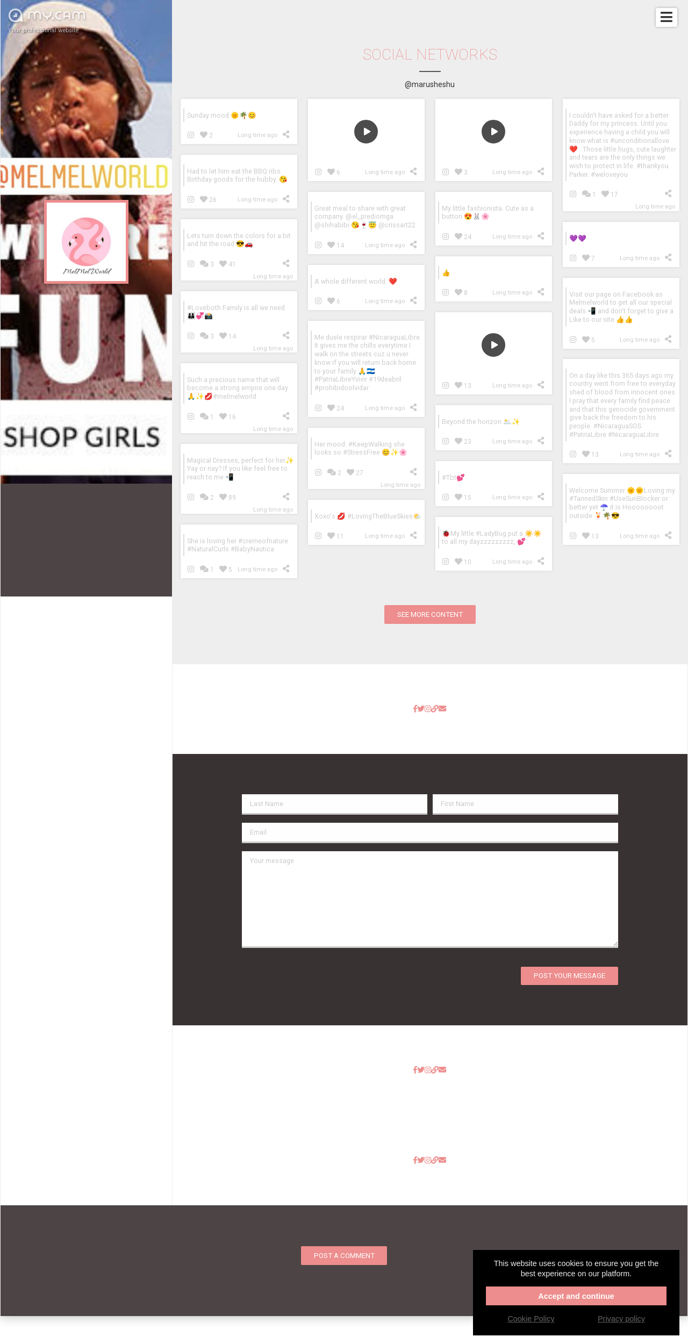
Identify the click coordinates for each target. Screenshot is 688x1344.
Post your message (569, 976)
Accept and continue (576, 1296)
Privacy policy (621, 1318)
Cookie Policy (530, 1318)
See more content (430, 614)
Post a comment (344, 1256)
